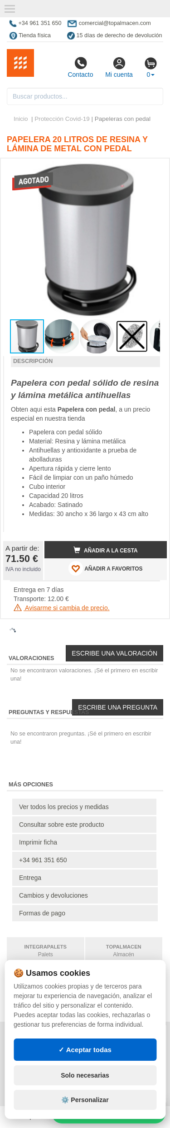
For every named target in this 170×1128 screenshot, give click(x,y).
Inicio (21, 118)
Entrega (30, 877)
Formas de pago (42, 913)
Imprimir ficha (38, 842)
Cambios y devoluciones (53, 895)
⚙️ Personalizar (84, 1099)
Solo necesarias (85, 1075)
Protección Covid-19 (62, 118)
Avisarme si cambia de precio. (62, 607)
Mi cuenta (119, 67)
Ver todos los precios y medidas (64, 806)
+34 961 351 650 (43, 860)
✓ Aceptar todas (85, 1049)
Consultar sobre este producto (61, 824)
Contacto (80, 67)
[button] (152, 169)
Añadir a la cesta (105, 550)
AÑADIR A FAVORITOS (105, 568)
